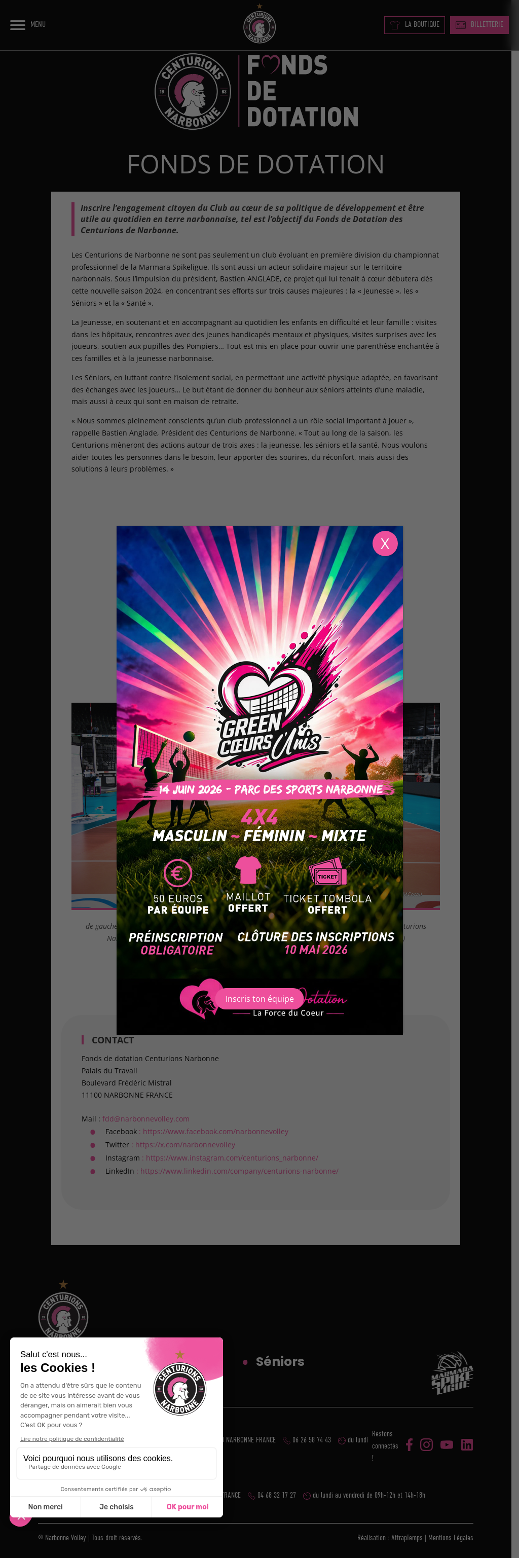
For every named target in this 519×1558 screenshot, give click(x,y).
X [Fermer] (385, 543)
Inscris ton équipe (260, 998)
